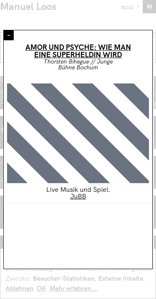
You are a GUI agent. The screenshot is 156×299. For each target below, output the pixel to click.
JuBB (78, 196)
